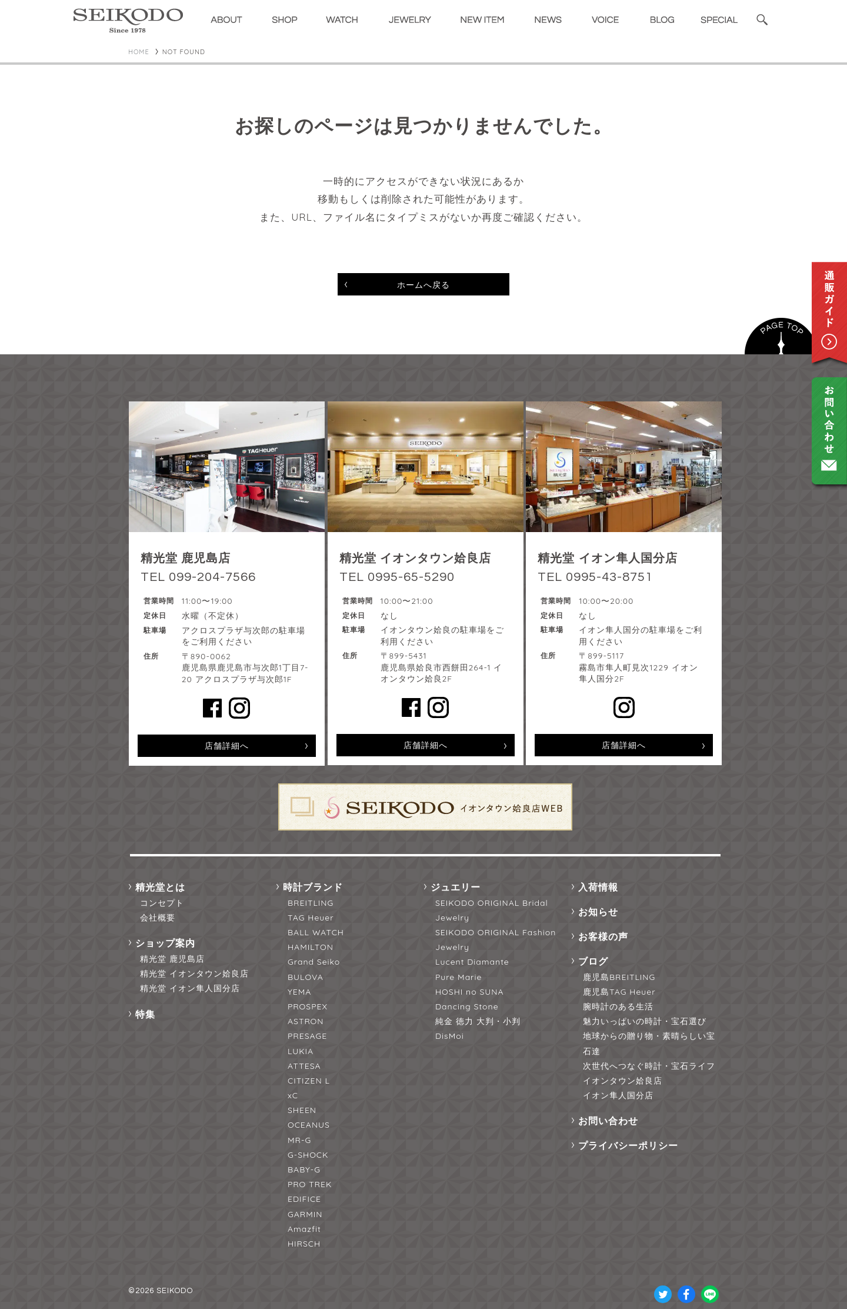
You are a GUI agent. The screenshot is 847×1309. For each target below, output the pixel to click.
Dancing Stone (467, 1006)
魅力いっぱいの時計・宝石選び (644, 1021)
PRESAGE (307, 1036)
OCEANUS (309, 1124)
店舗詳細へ (227, 745)
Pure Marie (458, 977)
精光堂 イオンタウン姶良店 (194, 973)
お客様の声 (603, 936)
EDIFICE (304, 1199)
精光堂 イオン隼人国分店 (190, 988)
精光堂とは (160, 887)
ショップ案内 (165, 943)
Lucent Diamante (472, 961)
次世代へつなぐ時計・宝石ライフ (649, 1066)
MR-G (299, 1140)
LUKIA (301, 1051)
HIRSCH (304, 1243)
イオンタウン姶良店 (622, 1080)
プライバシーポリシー (628, 1145)
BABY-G (304, 1169)
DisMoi (449, 1036)
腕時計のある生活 (618, 1006)
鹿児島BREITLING (619, 977)
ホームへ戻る (423, 285)
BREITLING (311, 903)
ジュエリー (456, 887)
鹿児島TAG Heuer (619, 991)
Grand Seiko (314, 961)
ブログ (593, 961)
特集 (145, 1014)
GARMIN (305, 1214)
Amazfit (304, 1229)
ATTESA (304, 1066)
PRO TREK (310, 1184)
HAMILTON (311, 947)
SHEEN (302, 1110)
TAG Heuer (311, 917)
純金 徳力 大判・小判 (478, 1021)
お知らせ (598, 912)
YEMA (299, 991)
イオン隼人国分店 (618, 1095)
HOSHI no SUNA (469, 991)
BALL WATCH (316, 932)
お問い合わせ (608, 1121)
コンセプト (162, 903)
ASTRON (306, 1021)
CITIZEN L (309, 1080)
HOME (138, 52)
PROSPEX (308, 1006)
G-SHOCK (308, 1154)
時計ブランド (313, 887)
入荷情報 (598, 887)
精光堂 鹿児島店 (172, 958)
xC (293, 1095)
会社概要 (157, 917)
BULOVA (306, 977)
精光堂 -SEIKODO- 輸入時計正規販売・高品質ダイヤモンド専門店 (128, 20)
